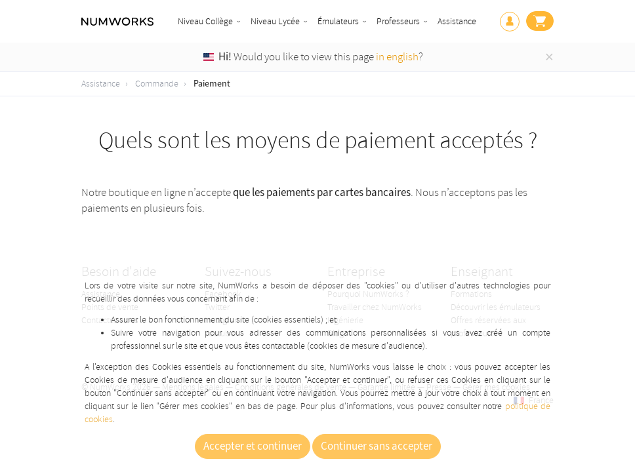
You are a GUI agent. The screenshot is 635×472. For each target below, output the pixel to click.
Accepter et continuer (252, 446)
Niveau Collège (205, 21)
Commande (156, 83)
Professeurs (398, 21)
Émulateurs (338, 21)
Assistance (457, 21)
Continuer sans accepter (376, 446)
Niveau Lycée (275, 21)
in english (397, 57)
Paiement (212, 83)
